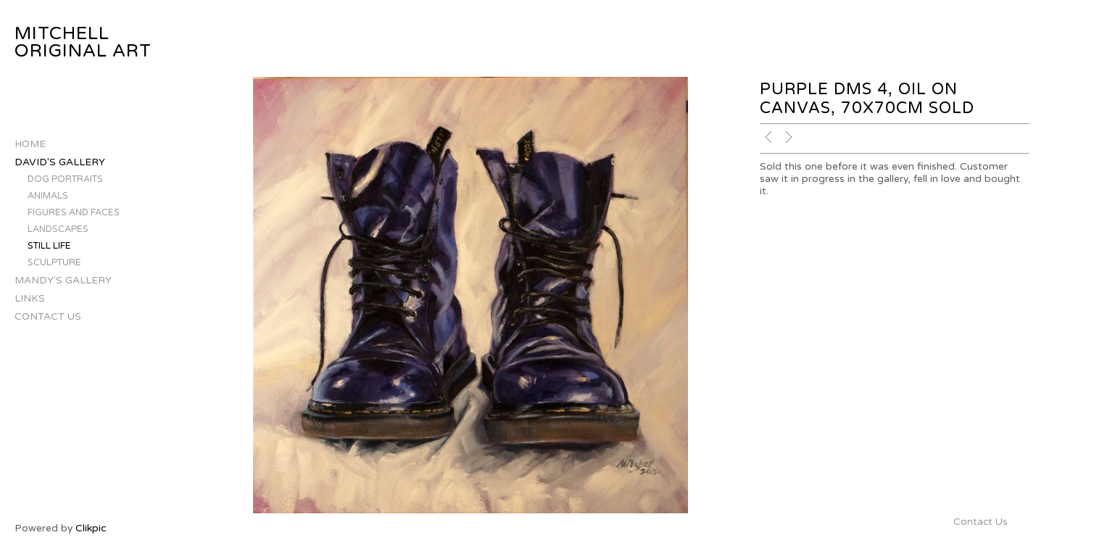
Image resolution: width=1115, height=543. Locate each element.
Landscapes (58, 229)
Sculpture (54, 262)
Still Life (49, 246)
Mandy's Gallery (63, 280)
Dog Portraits (65, 179)
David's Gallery (59, 162)
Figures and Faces (74, 212)
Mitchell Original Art (83, 42)
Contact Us (47, 316)
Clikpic (90, 528)
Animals (48, 196)
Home (30, 144)
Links (29, 298)
